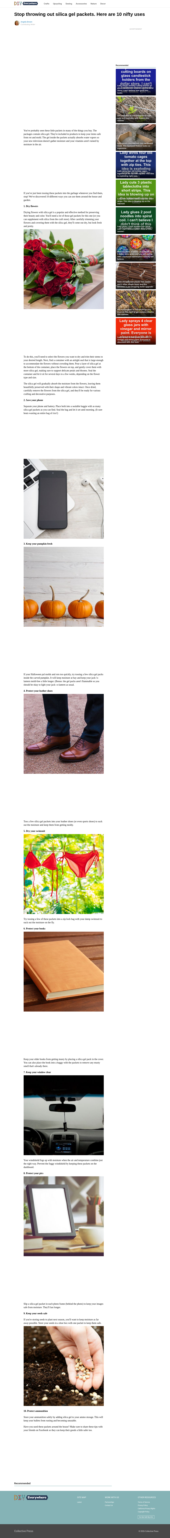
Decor (103, 4)
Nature (94, 4)
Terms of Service (144, 1502)
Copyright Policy (143, 1512)
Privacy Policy (143, 1505)
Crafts (46, 4)
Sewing (69, 4)
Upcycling (57, 4)
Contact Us (109, 1505)
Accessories (81, 4)
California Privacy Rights (146, 1509)
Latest (79, 1502)
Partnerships (109, 1502)
